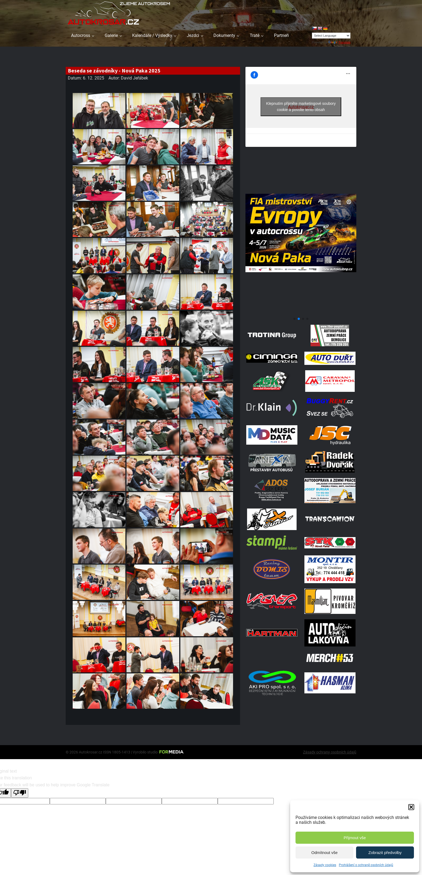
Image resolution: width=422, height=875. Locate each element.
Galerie (111, 35)
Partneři (281, 35)
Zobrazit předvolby (385, 852)
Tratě (254, 35)
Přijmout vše (355, 837)
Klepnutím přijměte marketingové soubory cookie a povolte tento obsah (301, 106)
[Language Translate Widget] (331, 36)
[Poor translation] (19, 792)
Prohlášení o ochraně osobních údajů (366, 865)
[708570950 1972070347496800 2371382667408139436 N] (300, 312)
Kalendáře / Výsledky (152, 35)
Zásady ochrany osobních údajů (329, 752)
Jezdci (193, 35)
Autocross (80, 35)
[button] (411, 807)
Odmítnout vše (324, 852)
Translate (339, 42)
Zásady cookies (325, 865)
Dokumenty (224, 35)
